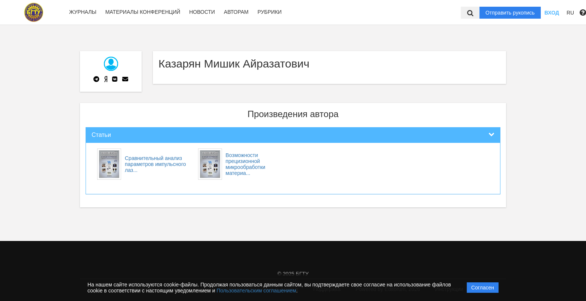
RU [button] (570, 13)
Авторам (236, 12)
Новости (202, 12)
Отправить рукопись (510, 13)
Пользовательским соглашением (256, 291)
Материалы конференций (143, 12)
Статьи (101, 135)
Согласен (482, 288)
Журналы (82, 12)
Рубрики (269, 12)
